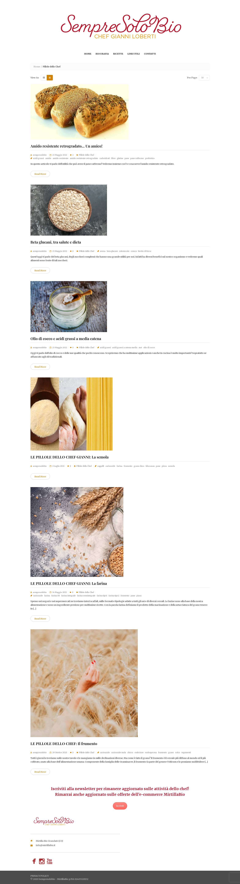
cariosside (110, 466)
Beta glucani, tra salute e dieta (55, 242)
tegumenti (186, 752)
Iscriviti (120, 805)
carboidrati (104, 158)
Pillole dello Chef (86, 155)
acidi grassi (38, 158)
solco (177, 752)
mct (140, 347)
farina (119, 466)
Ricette (118, 53)
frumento (128, 466)
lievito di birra (144, 251)
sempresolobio (40, 155)
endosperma (151, 752)
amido (48, 158)
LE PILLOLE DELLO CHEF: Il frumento (63, 743)
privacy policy (39, 876)
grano (171, 752)
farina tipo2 (114, 595)
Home (87, 53)
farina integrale (68, 595)
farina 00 (55, 595)
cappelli (100, 466)
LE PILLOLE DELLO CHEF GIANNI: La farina (68, 583)
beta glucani (112, 251)
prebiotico (150, 158)
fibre (113, 158)
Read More (40, 174)
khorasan (150, 466)
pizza (164, 466)
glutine (120, 158)
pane (127, 158)
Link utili (133, 53)
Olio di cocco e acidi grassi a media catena (65, 338)
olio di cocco (149, 347)
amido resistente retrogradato (84, 158)
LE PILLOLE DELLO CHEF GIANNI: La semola (69, 456)
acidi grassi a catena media (124, 347)
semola (171, 466)
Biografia (102, 53)
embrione (139, 752)
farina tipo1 (102, 595)
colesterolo (124, 251)
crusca (134, 251)
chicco (130, 752)
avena (102, 251)
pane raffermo (137, 158)
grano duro (139, 466)
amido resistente (60, 158)
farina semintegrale (86, 595)
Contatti (150, 53)
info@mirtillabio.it (45, 845)
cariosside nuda (118, 752)
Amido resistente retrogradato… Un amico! (66, 146)
